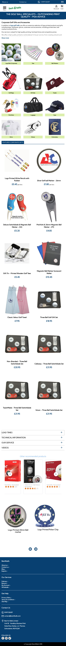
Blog (3, 569)
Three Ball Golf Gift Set (49, 317)
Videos (5, 448)
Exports (4, 571)
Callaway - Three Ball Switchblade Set (49, 364)
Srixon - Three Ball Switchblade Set (49, 410)
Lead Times (7, 432)
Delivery (4, 581)
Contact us (22, 2)
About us (5, 2)
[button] (10, 474)
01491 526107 (45, 2)
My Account (5, 585)
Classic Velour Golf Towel (17, 317)
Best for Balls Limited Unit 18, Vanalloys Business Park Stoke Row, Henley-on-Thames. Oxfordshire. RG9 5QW (14, 624)
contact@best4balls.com (11, 616)
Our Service (8, 442)
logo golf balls (15, 25)
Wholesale (5, 587)
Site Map (4, 601)
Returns (4, 583)
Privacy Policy (6, 597)
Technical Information (14, 437)
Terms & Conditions (8, 599)
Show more (5, 38)
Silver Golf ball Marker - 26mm (49, 181)
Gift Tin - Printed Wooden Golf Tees (17, 273)
